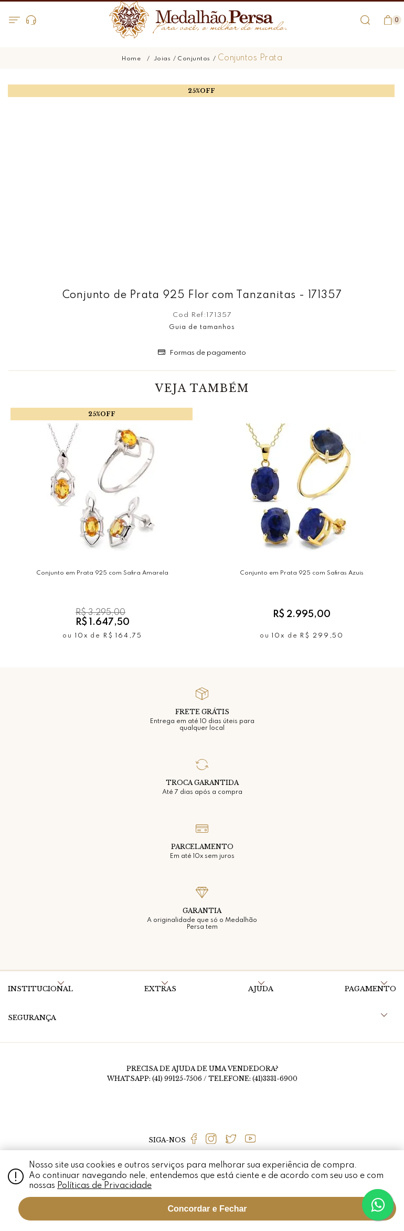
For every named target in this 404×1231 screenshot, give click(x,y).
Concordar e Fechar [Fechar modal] (207, 1208)
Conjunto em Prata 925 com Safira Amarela (102, 573)
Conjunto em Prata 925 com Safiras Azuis (302, 573)
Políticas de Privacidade (104, 1186)
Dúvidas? (31, 20)
